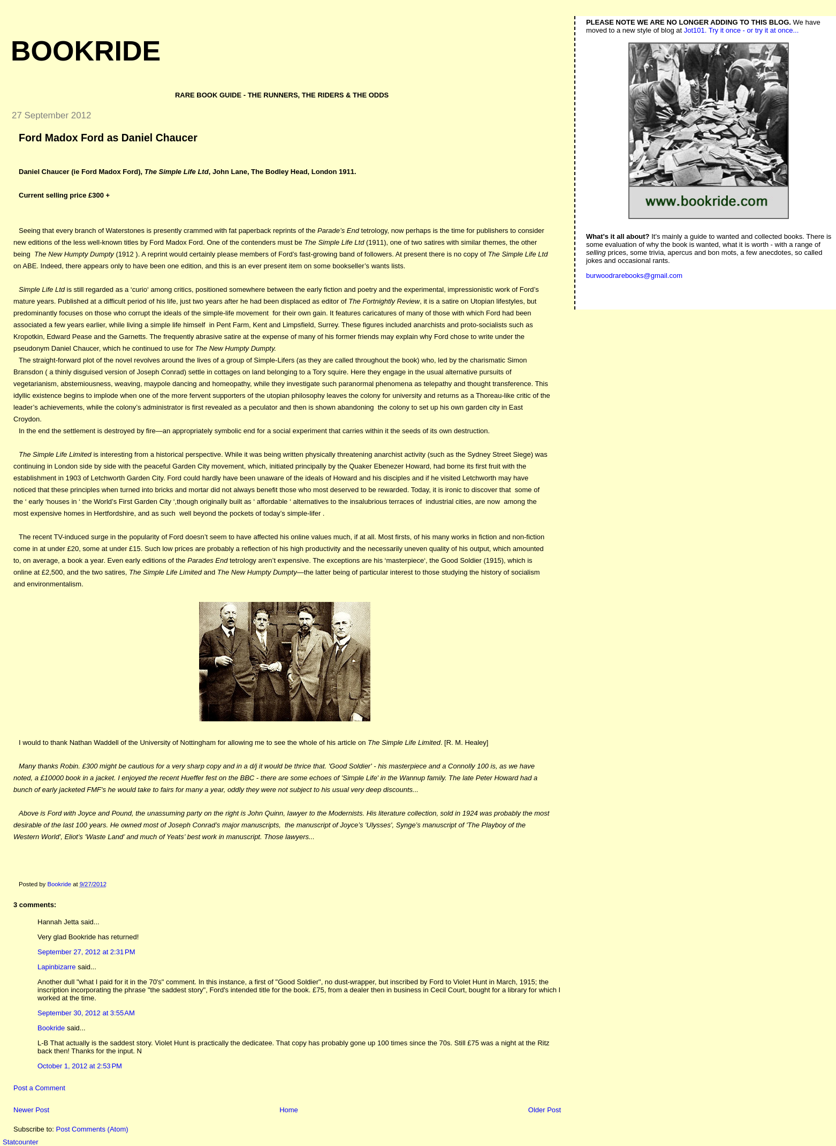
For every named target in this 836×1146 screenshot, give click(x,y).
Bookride (86, 50)
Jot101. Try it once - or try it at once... (741, 30)
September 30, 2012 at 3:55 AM (86, 1013)
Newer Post (31, 1110)
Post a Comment (39, 1088)
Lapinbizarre (56, 967)
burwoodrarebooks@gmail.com (634, 276)
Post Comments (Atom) (92, 1129)
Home (288, 1110)
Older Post (544, 1110)
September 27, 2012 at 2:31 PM (86, 952)
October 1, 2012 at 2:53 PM (79, 1066)
